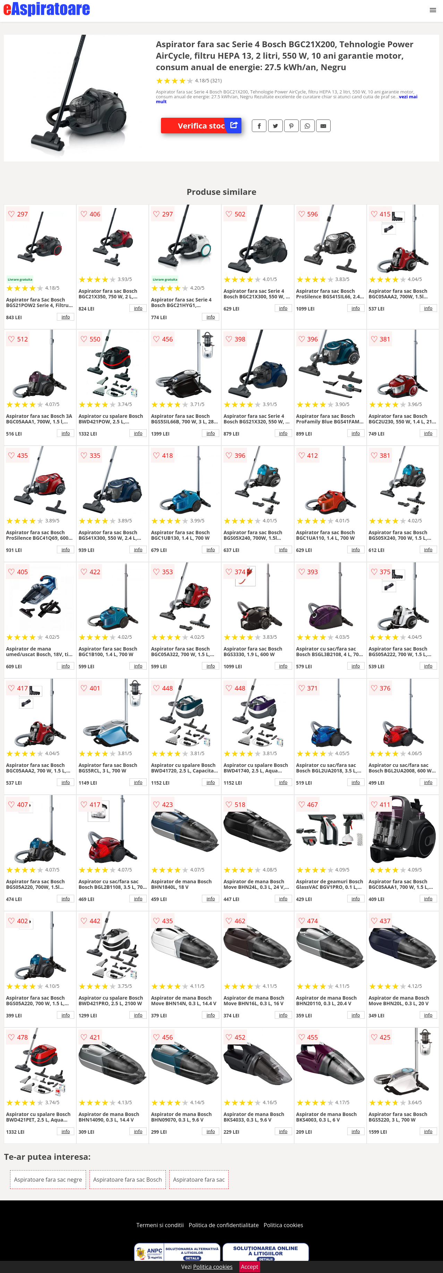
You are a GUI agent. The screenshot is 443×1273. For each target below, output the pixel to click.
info (65, 317)
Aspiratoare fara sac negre (48, 1179)
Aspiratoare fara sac (199, 1179)
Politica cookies (283, 1225)
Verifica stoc (210, 125)
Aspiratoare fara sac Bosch (127, 1179)
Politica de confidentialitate (224, 1225)
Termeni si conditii (160, 1225)
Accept (249, 1267)
